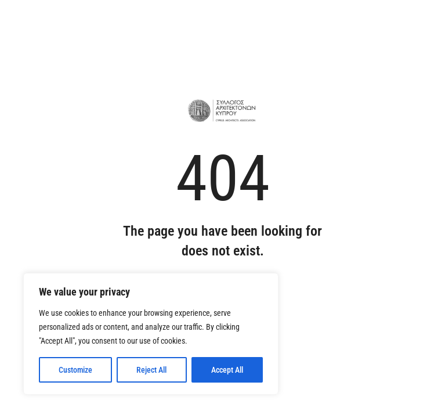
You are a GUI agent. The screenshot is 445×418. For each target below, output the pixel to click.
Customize (75, 369)
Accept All (227, 369)
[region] (150, 334)
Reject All (151, 369)
